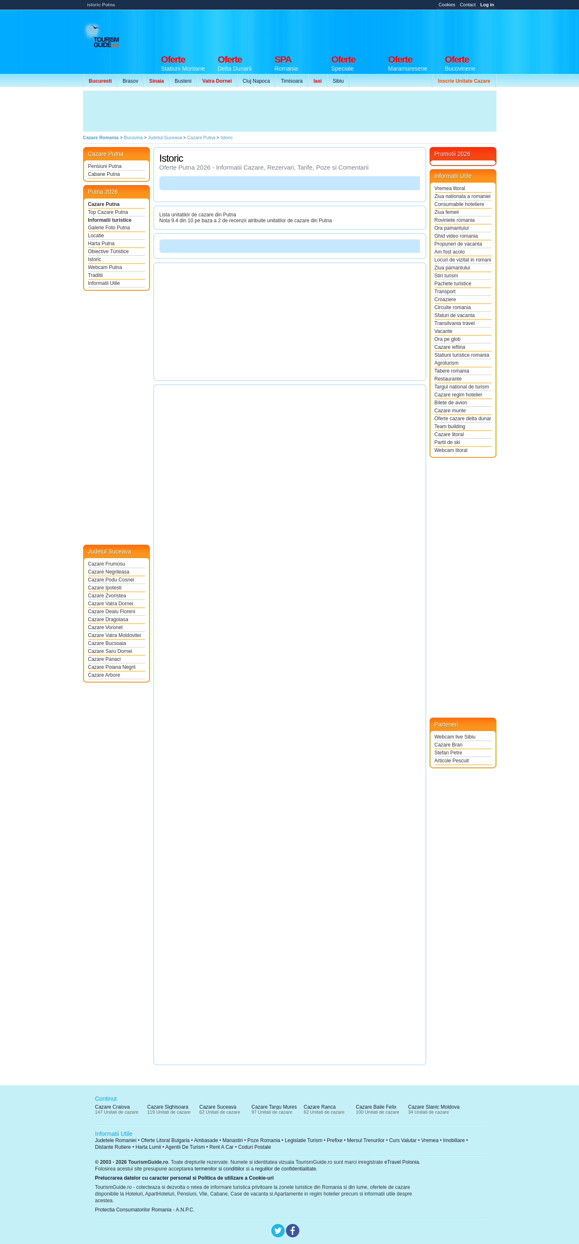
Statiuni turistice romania (462, 355)
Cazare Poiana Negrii (112, 667)
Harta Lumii (148, 1147)
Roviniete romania (455, 220)
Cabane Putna (104, 174)
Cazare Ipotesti (105, 588)
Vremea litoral (450, 188)
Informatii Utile (104, 283)
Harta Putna (101, 243)
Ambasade (206, 1140)
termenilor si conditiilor (219, 1169)
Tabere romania (452, 371)
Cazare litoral (449, 434)
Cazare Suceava (218, 1107)
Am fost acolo (450, 252)
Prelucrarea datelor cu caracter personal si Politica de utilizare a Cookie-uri (184, 1178)
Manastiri (232, 1140)
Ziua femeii (447, 212)
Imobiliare (454, 1140)
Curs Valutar (403, 1140)
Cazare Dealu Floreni (111, 611)
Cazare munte (450, 411)
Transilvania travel (455, 323)
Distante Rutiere (113, 1147)
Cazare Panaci (104, 659)
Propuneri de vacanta (458, 244)
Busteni (183, 81)
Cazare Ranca (320, 1107)
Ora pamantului (452, 228)
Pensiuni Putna (105, 166)
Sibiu (338, 81)
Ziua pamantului (452, 268)
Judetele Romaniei (116, 1140)
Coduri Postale (254, 1147)
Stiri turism (446, 276)
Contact (468, 4)
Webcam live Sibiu (455, 737)
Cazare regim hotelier (459, 395)
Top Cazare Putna (108, 212)
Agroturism (447, 363)
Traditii (95, 275)
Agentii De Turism (185, 1147)
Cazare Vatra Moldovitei (114, 635)
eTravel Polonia (401, 1162)
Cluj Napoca (256, 81)
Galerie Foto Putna (109, 228)
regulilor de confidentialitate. (286, 1169)
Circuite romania (453, 307)
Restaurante (448, 379)
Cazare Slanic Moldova (434, 1107)
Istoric (94, 259)
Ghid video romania (456, 236)
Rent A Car (222, 1147)
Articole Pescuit (452, 761)
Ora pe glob (448, 339)
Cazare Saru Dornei (110, 651)
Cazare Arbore (104, 675)
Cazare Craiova (112, 1107)
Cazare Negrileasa (108, 572)
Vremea (430, 1140)
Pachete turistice (453, 284)
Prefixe (334, 1140)
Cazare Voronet (105, 627)
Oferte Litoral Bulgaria (165, 1140)
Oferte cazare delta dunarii (463, 418)
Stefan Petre (449, 753)
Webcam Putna (105, 267)
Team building (450, 426)
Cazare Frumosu (106, 564)
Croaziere (445, 299)
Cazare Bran (449, 745)
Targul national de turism (462, 387)
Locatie (96, 236)
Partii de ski (447, 442)
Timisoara (292, 81)
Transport (445, 291)
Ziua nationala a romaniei (463, 196)
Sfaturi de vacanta (455, 315)
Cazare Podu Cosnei (111, 580)
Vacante (444, 331)
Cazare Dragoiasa (108, 619)
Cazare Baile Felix (376, 1107)
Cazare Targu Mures (274, 1107)
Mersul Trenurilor (365, 1140)
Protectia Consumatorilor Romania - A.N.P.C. (145, 1210)
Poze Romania (264, 1140)
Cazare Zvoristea (107, 596)
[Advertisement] (344, 30)
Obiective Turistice (108, 251)
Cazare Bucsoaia (107, 643)
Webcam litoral (451, 450)
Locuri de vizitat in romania (463, 260)
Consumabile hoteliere (459, 204)
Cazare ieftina (450, 347)
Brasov (130, 81)
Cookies (447, 4)
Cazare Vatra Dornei (111, 604)
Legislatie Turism (303, 1140)
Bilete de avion (451, 403)
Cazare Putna (104, 204)
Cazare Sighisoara (168, 1107)
